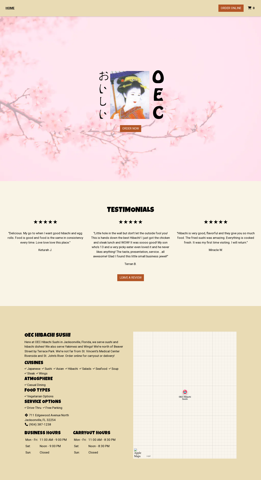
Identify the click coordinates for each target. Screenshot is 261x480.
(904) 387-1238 (37, 424)
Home (10, 8)
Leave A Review (131, 277)
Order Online (231, 8)
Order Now (130, 128)
